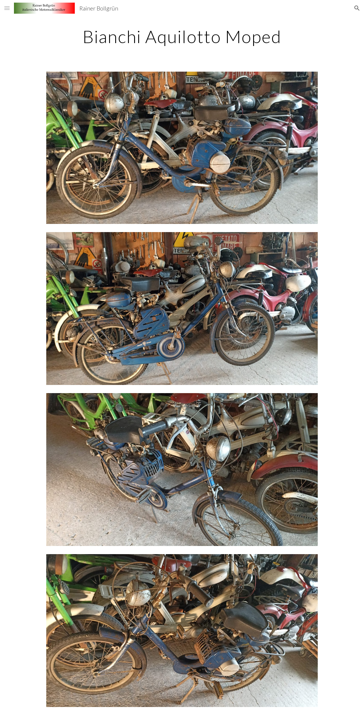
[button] (7, 8)
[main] (182, 36)
